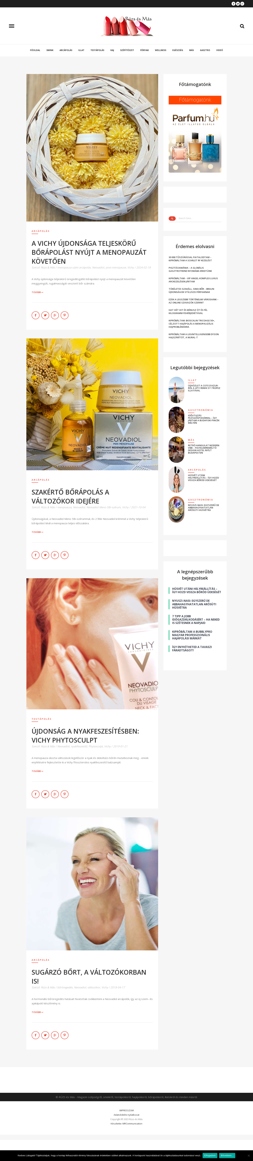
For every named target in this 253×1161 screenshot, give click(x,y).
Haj (112, 50)
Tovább (38, 292)
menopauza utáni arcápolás (74, 267)
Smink (49, 50)
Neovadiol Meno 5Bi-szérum (103, 507)
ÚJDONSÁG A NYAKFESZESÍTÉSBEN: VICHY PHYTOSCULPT (85, 736)
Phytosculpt (96, 746)
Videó (219, 50)
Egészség (177, 50)
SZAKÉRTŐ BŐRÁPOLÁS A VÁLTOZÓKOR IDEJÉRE (70, 496)
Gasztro (205, 50)
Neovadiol (98, 267)
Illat (81, 50)
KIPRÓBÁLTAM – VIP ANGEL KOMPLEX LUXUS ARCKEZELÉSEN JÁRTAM (193, 280)
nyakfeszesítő (79, 746)
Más (191, 50)
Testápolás (97, 50)
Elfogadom (210, 1155)
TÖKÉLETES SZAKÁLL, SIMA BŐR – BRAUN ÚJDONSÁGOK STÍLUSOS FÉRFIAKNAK (191, 290)
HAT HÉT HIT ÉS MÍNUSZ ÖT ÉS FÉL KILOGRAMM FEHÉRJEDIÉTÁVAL (188, 311)
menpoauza (64, 507)
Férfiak (144, 50)
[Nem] (248, 1155)
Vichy (130, 267)
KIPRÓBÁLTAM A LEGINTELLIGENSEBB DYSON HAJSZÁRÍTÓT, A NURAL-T (194, 336)
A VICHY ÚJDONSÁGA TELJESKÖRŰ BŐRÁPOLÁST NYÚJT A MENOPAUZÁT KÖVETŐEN (89, 252)
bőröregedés (65, 987)
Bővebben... (227, 1155)
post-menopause (116, 267)
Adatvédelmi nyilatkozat (126, 1114)
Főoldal (35, 50)
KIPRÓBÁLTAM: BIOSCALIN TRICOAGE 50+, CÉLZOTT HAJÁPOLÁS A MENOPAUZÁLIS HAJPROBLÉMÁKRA (192, 323)
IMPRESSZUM (126, 1110)
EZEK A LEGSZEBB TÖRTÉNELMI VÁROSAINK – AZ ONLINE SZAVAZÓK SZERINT (193, 301)
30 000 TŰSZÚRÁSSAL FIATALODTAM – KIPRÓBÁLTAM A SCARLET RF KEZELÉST (190, 259)
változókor (93, 987)
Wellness (160, 50)
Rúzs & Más (48, 267)
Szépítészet (127, 50)
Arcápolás (66, 50)
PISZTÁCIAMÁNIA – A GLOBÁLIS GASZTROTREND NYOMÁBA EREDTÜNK (190, 269)
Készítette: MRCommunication (126, 1123)
